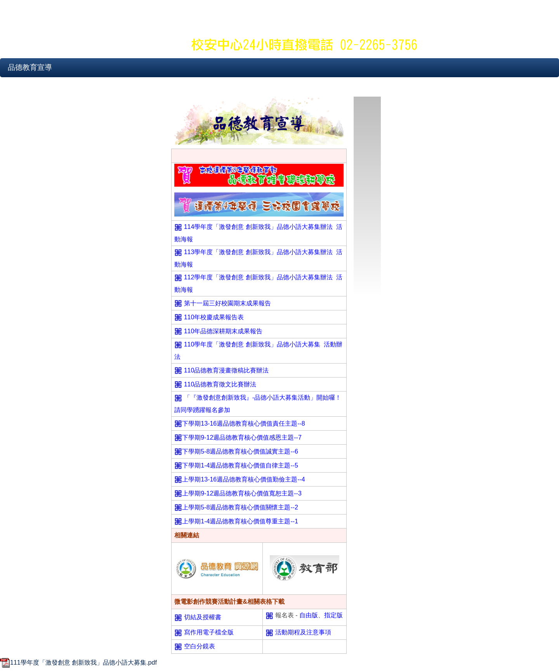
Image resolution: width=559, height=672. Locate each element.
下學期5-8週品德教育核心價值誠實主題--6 (240, 451)
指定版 (333, 615)
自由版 (308, 615)
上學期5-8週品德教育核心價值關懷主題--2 (240, 507)
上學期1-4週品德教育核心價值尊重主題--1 (240, 521)
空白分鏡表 (199, 646)
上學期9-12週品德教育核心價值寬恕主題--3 (242, 493)
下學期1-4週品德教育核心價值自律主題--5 (240, 465)
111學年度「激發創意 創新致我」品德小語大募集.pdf (78, 662)
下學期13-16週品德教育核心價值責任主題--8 (243, 423)
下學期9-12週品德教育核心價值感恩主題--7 (242, 437)
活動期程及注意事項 (303, 632)
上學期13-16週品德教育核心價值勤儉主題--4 (243, 479)
